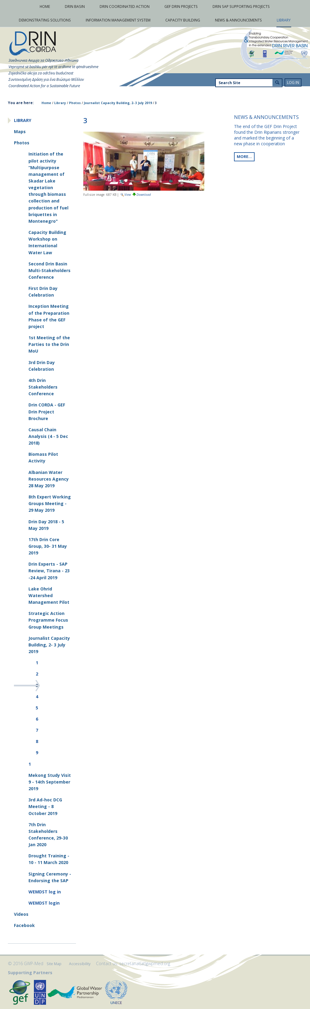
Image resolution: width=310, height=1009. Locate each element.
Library (60, 103)
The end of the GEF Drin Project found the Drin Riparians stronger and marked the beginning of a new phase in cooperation (266, 134)
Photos (75, 103)
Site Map (54, 963)
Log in (293, 82)
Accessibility (80, 963)
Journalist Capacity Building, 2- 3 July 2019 (118, 103)
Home (46, 103)
